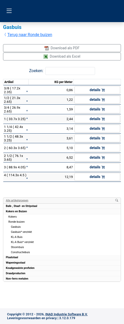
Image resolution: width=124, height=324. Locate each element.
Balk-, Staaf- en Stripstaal (21, 206)
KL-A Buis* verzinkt (22, 242)
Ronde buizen (16, 221)
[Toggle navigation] (9, 11)
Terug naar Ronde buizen (27, 34)
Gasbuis (16, 227)
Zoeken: (36, 70)
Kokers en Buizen (16, 211)
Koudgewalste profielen (20, 268)
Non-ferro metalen (17, 278)
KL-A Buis (17, 237)
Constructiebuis (20, 252)
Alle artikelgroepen (17, 200)
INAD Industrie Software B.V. (66, 314)
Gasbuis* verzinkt (21, 232)
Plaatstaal (12, 257)
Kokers (12, 216)
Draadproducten (15, 273)
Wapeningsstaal (15, 262)
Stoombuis (17, 247)
